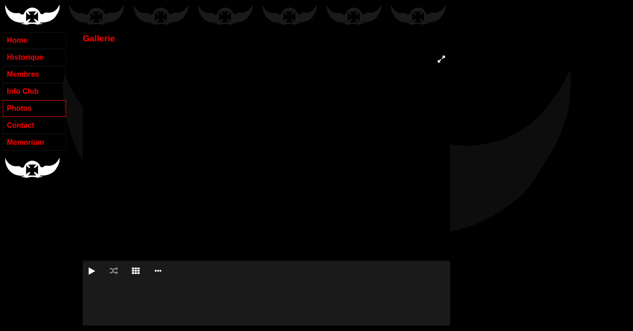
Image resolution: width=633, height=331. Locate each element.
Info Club (23, 91)
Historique (25, 57)
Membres (23, 74)
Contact (20, 125)
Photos (19, 108)
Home (17, 40)
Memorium (25, 142)
